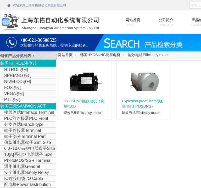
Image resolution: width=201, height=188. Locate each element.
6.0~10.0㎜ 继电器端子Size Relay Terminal (27, 148)
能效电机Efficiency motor (148, 55)
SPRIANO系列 (17, 75)
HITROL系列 (16, 69)
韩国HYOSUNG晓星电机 (100, 55)
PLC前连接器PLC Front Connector (24, 118)
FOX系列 (12, 87)
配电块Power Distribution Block (25, 184)
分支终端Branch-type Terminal (21, 124)
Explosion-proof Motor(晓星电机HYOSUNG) (142, 103)
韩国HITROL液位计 (18, 63)
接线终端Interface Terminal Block (27, 112)
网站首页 (65, 55)
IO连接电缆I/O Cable (23, 178)
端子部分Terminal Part (25, 136)
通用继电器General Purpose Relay (20, 166)
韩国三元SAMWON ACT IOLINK (23, 106)
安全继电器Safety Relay (26, 172)
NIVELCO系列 (17, 81)
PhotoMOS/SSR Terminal (27, 160)
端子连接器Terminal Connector (20, 130)
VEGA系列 (14, 93)
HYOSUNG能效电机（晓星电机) (84, 103)
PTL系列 (12, 99)
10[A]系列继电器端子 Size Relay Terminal (26, 154)
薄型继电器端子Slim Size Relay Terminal (25, 142)
